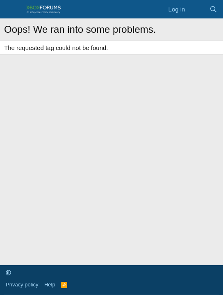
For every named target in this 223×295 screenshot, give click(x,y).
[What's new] (197, 9)
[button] (8, 273)
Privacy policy (22, 284)
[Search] (213, 9)
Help (49, 284)
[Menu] (11, 9)
